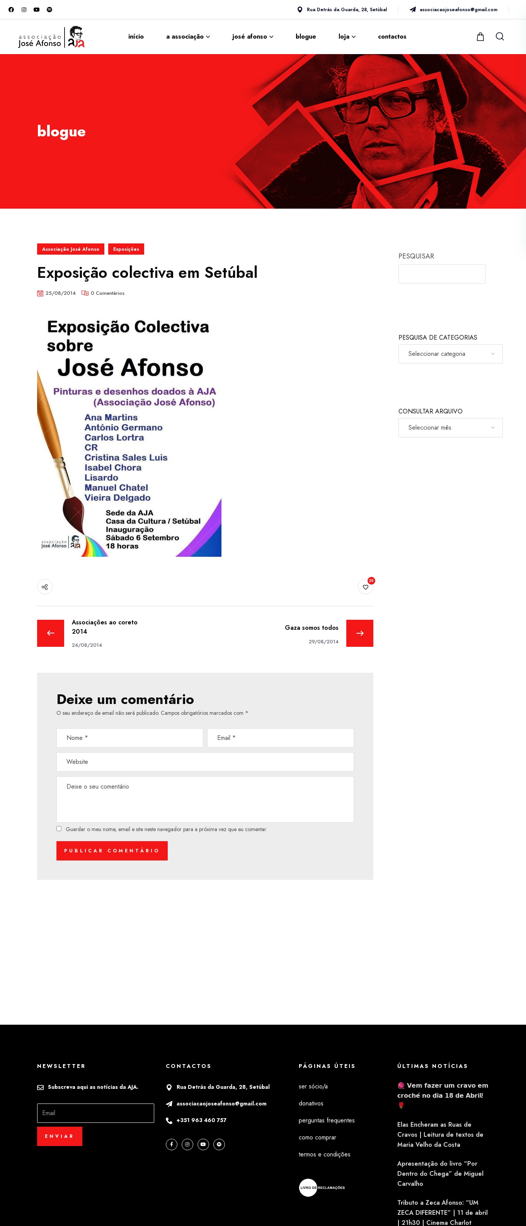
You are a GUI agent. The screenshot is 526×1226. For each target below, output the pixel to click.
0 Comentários (107, 293)
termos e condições (325, 1154)
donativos (311, 1103)
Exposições (126, 249)
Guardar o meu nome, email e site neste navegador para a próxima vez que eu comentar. (166, 829)
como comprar (317, 1137)
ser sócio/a (313, 1086)
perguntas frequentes (327, 1120)
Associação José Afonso (70, 249)
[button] (481, 36)
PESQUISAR (416, 256)
